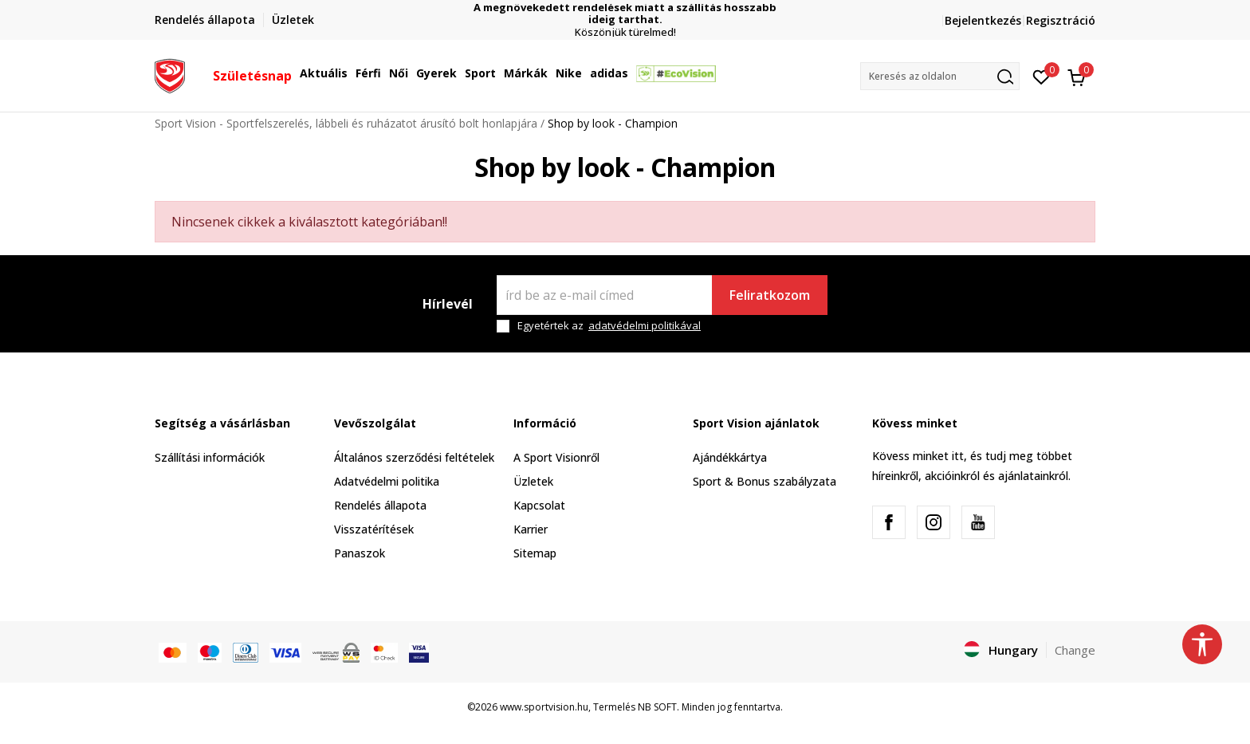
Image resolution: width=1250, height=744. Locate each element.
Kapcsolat (539, 505)
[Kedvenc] (1041, 76)
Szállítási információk (210, 457)
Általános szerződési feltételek (414, 457)
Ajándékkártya (730, 457)
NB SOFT (657, 707)
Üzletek (533, 481)
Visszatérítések (374, 529)
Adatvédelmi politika (386, 481)
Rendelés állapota (380, 505)
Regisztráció (1060, 20)
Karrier (530, 529)
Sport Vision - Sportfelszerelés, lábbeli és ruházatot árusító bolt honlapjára (346, 123)
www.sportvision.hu (544, 707)
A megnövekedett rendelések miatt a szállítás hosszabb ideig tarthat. (625, 14)
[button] (940, 76)
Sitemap (534, 553)
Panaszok (359, 553)
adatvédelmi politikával (644, 325)
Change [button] (1075, 650)
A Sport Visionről (556, 457)
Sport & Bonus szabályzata (764, 481)
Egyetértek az (609, 326)
